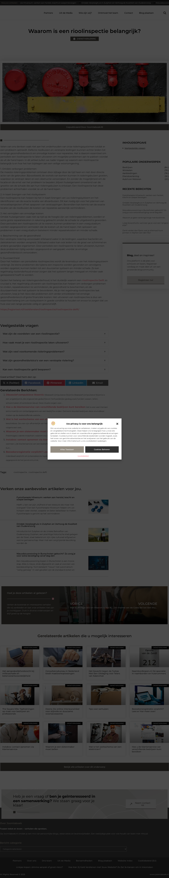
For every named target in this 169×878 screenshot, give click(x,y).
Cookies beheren (102, 449)
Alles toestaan (67, 449)
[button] (117, 423)
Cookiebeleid (83, 456)
